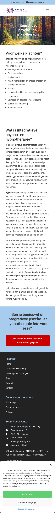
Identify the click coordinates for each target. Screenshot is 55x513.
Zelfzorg (9, 412)
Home (8, 363)
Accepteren (27, 494)
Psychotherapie (13, 407)
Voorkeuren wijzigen (27, 502)
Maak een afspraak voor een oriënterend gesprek (27, 340)
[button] (50, 464)
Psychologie (11, 402)
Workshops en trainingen (17, 373)
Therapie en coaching (16, 368)
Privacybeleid (30, 509)
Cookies (21, 509)
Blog (8, 378)
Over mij (9, 383)
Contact (9, 387)
